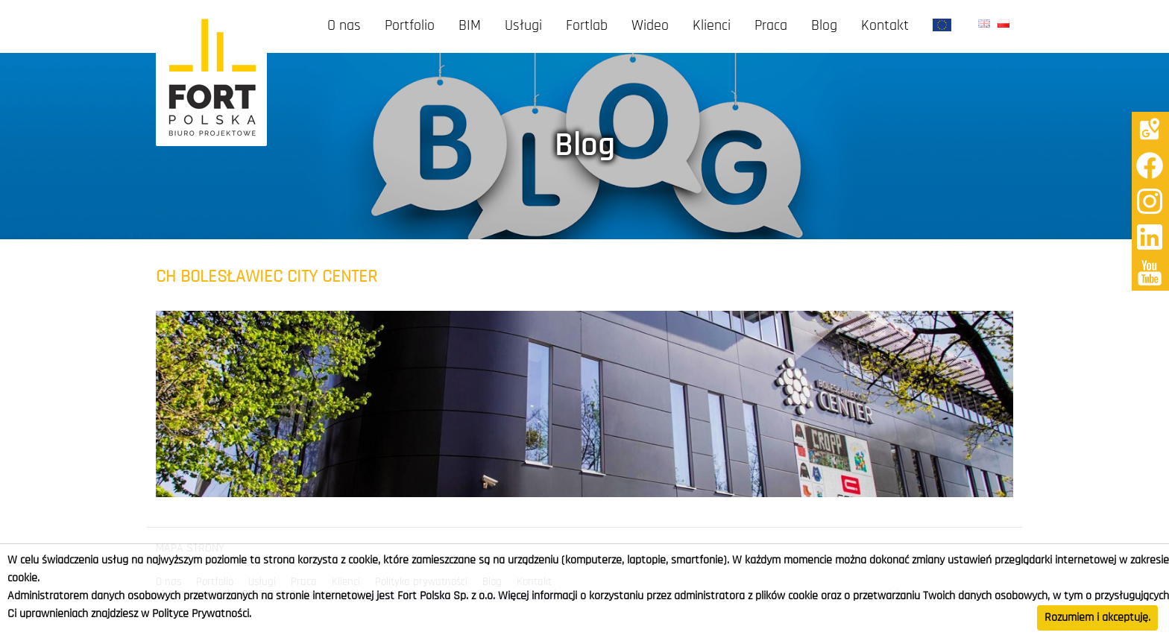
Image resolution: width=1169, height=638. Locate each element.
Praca (770, 26)
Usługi (523, 26)
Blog (824, 26)
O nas (344, 26)
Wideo (650, 26)
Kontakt (885, 26)
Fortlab (587, 26)
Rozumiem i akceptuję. (1097, 618)
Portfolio (410, 26)
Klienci (712, 26)
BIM (470, 26)
